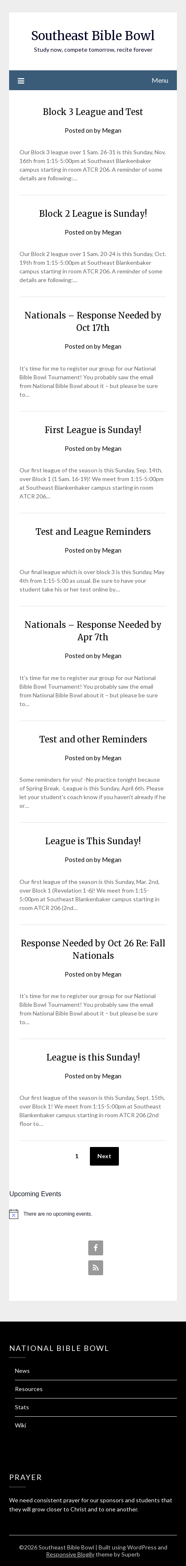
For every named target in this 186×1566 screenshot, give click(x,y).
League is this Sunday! (93, 1057)
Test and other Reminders (93, 739)
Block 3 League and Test (93, 112)
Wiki (20, 1425)
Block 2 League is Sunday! (93, 213)
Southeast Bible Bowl (93, 35)
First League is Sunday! (93, 430)
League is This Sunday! (93, 841)
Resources (29, 1388)
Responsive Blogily (70, 1554)
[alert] (92, 1214)
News (22, 1370)
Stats (22, 1406)
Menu (160, 80)
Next (104, 1155)
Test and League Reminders (93, 532)
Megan (111, 130)
